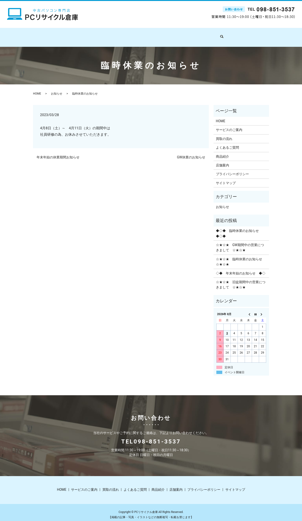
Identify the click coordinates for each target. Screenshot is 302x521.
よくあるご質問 (163, 35)
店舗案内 (208, 35)
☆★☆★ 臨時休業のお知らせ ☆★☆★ (240, 257)
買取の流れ (137, 35)
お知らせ (56, 89)
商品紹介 (188, 35)
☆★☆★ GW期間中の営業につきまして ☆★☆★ (240, 243)
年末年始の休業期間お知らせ (58, 153)
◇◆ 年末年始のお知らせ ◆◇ (240, 269)
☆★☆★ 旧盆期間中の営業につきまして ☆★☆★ (240, 280)
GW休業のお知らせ (191, 153)
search (223, 35)
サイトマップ (226, 178)
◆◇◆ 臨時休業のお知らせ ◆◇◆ (239, 228)
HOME (84, 35)
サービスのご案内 (109, 35)
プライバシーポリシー (232, 169)
